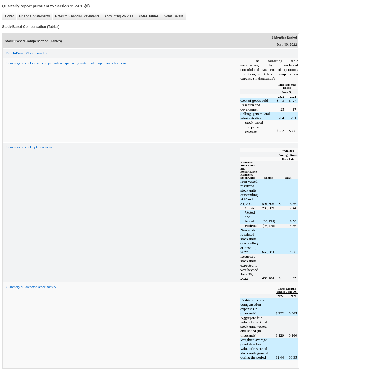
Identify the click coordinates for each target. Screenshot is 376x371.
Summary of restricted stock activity (31, 287)
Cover (8, 16)
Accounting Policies (117, 16)
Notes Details (172, 16)
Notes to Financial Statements (75, 16)
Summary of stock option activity (29, 147)
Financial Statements (33, 16)
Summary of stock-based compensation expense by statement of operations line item (66, 63)
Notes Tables (147, 16)
